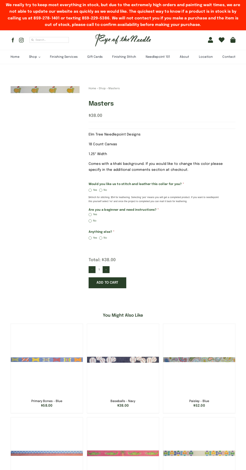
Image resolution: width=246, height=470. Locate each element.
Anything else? (101, 232)
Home (92, 88)
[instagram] (21, 40)
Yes (93, 190)
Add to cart (107, 282)
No (103, 190)
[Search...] (49, 40)
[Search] (32, 40)
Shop (102, 88)
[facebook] (13, 40)
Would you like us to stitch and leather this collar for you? (136, 184)
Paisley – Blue (199, 401)
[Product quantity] (99, 269)
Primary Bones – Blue (46, 401)
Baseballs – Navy (123, 401)
